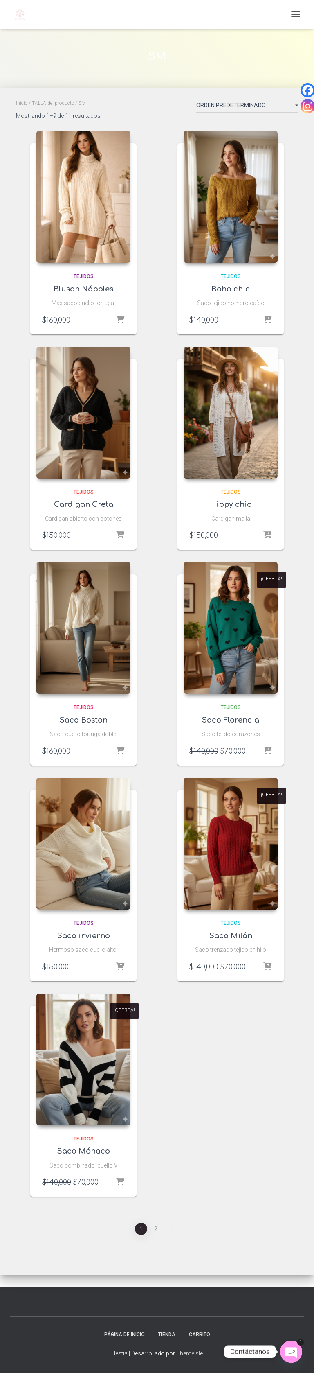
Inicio (21, 103)
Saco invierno (83, 936)
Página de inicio (124, 1334)
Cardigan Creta (83, 504)
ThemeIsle (189, 1353)
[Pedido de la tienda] (247, 107)
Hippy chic (230, 504)
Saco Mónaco (83, 1151)
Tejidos (84, 276)
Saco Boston (84, 720)
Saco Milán (230, 936)
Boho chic (230, 289)
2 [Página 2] (155, 1229)
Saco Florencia (230, 720)
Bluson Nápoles (83, 289)
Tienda (166, 1334)
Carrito (199, 1334)
